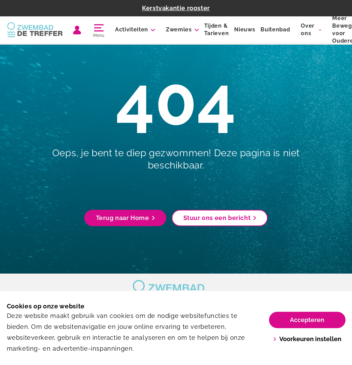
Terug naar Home (125, 217)
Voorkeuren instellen (307, 338)
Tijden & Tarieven (216, 29)
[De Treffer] (35, 30)
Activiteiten (131, 29)
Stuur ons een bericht (219, 217)
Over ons (307, 29)
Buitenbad (275, 29)
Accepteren (307, 319)
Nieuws (244, 29)
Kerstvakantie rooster (176, 8)
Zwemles (179, 29)
